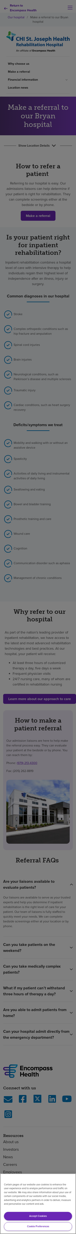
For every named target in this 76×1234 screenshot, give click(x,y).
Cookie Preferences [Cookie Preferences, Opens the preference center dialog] (38, 1226)
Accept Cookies (38, 1216)
